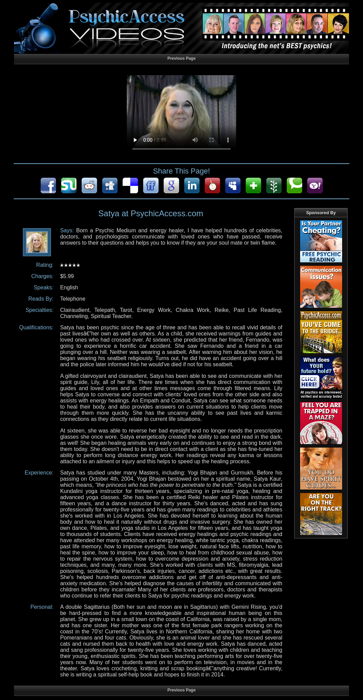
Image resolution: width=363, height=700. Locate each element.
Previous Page (181, 58)
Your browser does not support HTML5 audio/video (181, 115)
